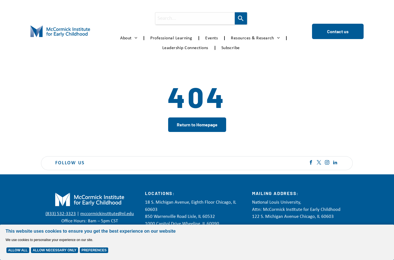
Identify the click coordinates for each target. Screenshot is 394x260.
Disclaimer (229, 252)
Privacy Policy (207, 252)
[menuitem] (130, 38)
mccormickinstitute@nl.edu (107, 213)
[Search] (241, 18)
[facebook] (311, 163)
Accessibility (277, 252)
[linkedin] (335, 163)
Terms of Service (252, 252)
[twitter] (319, 163)
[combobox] (195, 18)
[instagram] (327, 163)
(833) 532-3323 (60, 213)
